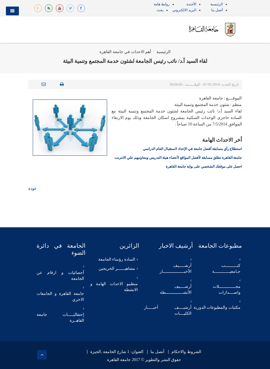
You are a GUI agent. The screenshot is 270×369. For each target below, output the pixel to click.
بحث (160, 10)
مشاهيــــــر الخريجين (117, 268)
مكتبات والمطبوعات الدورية (217, 307)
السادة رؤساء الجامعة (116, 259)
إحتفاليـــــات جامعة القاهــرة (60, 317)
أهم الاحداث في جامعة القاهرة (125, 52)
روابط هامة (162, 4)
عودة (32, 188)
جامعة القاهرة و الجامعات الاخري (60, 296)
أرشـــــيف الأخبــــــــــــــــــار (176, 268)
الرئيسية (216, 4)
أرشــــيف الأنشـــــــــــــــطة (176, 289)
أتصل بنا (217, 10)
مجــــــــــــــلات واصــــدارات (226, 289)
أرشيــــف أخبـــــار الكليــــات (168, 310)
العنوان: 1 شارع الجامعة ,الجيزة (116, 352)
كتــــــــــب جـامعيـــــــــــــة (226, 268)
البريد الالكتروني (184, 10)
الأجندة (191, 4)
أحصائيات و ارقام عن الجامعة (60, 275)
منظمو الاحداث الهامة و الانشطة (114, 287)
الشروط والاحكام (186, 352)
